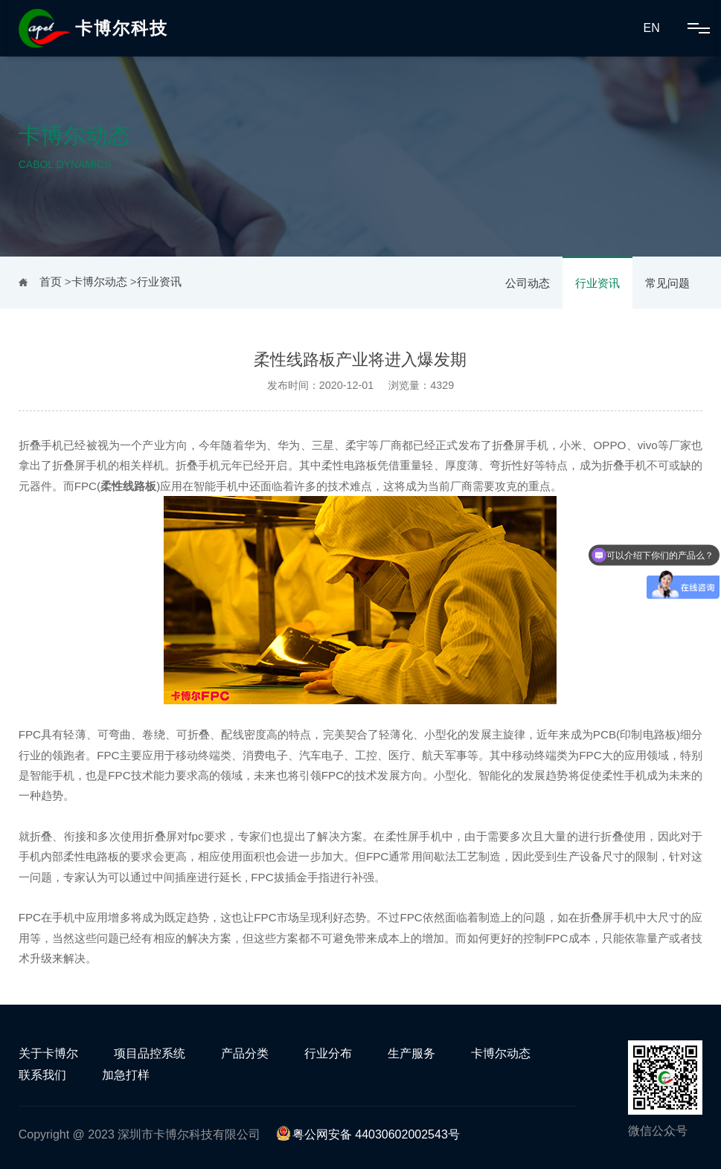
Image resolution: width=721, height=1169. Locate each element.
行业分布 (328, 1053)
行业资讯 (597, 283)
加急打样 (126, 1075)
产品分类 (245, 1053)
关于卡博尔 (48, 1053)
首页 (50, 281)
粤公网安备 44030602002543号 (368, 1134)
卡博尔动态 (99, 281)
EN (651, 28)
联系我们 (42, 1075)
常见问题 (667, 283)
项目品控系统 (149, 1053)
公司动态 (527, 283)
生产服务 (411, 1053)
